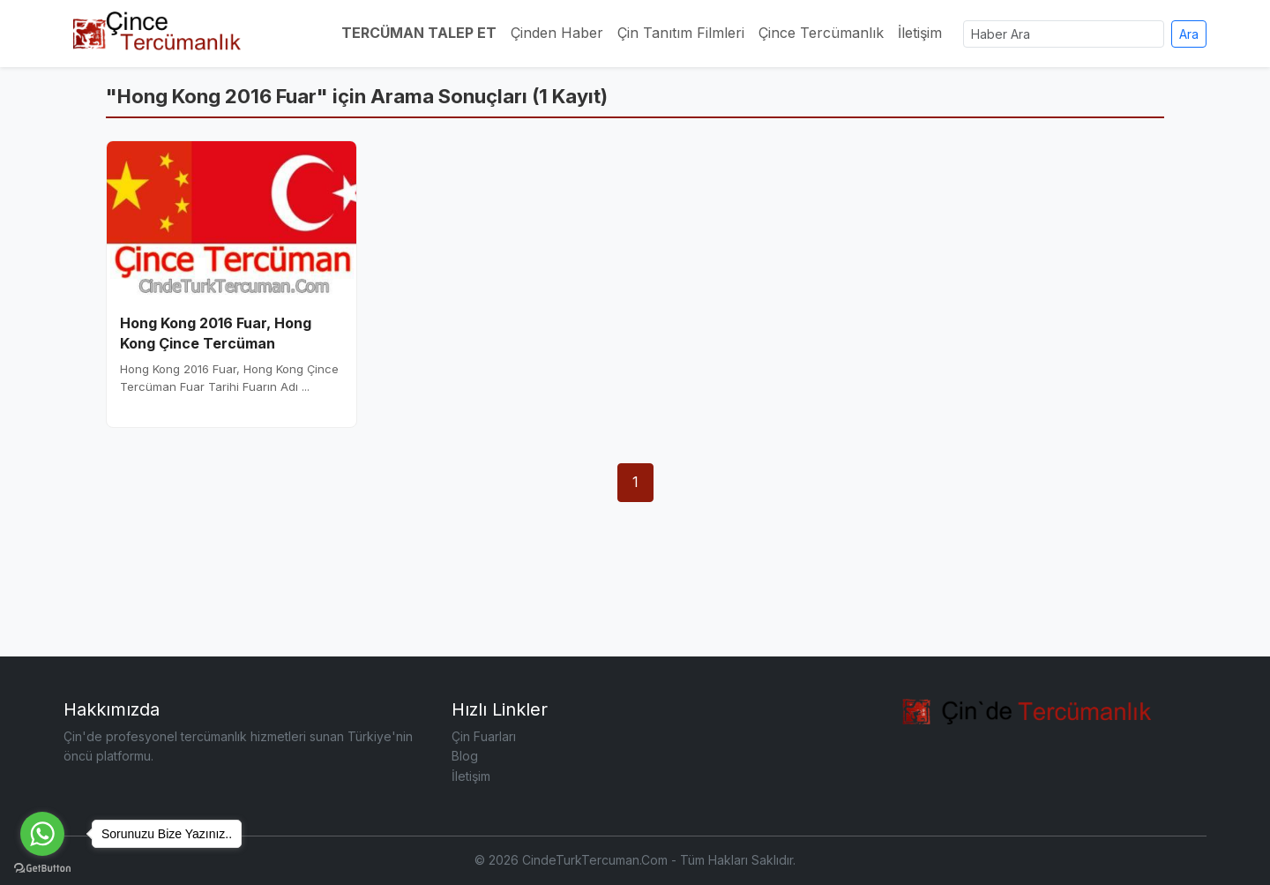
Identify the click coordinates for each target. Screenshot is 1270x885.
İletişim (920, 32)
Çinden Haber (557, 32)
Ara (1189, 33)
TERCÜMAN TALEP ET (419, 32)
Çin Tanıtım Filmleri (680, 32)
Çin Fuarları (484, 736)
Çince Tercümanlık (821, 32)
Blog (465, 755)
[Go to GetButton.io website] (42, 867)
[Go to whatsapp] (42, 834)
